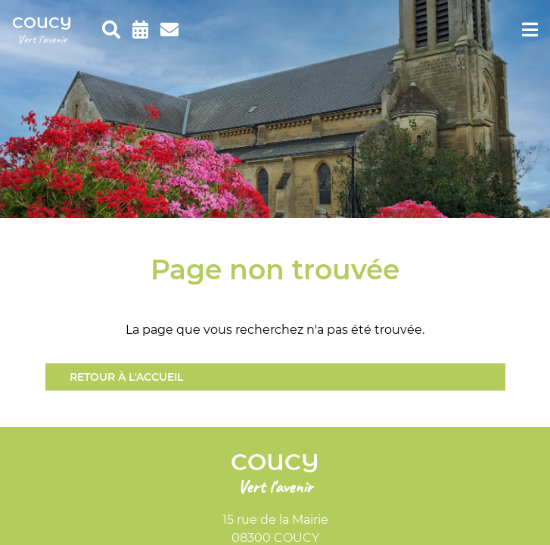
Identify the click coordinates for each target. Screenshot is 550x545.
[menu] (530, 30)
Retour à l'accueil (126, 377)
